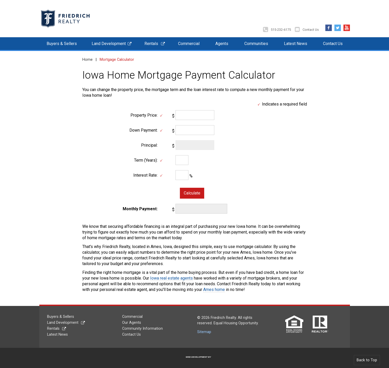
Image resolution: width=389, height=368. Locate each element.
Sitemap (204, 329)
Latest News (295, 41)
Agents (221, 41)
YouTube (346, 24)
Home (87, 57)
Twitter (337, 24)
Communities (256, 41)
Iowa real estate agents (171, 275)
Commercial (189, 41)
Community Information (142, 326)
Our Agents (131, 320)
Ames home (214, 286)
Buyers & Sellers (62, 41)
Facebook (328, 24)
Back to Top (367, 357)
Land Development (109, 41)
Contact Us (311, 27)
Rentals (151, 41)
